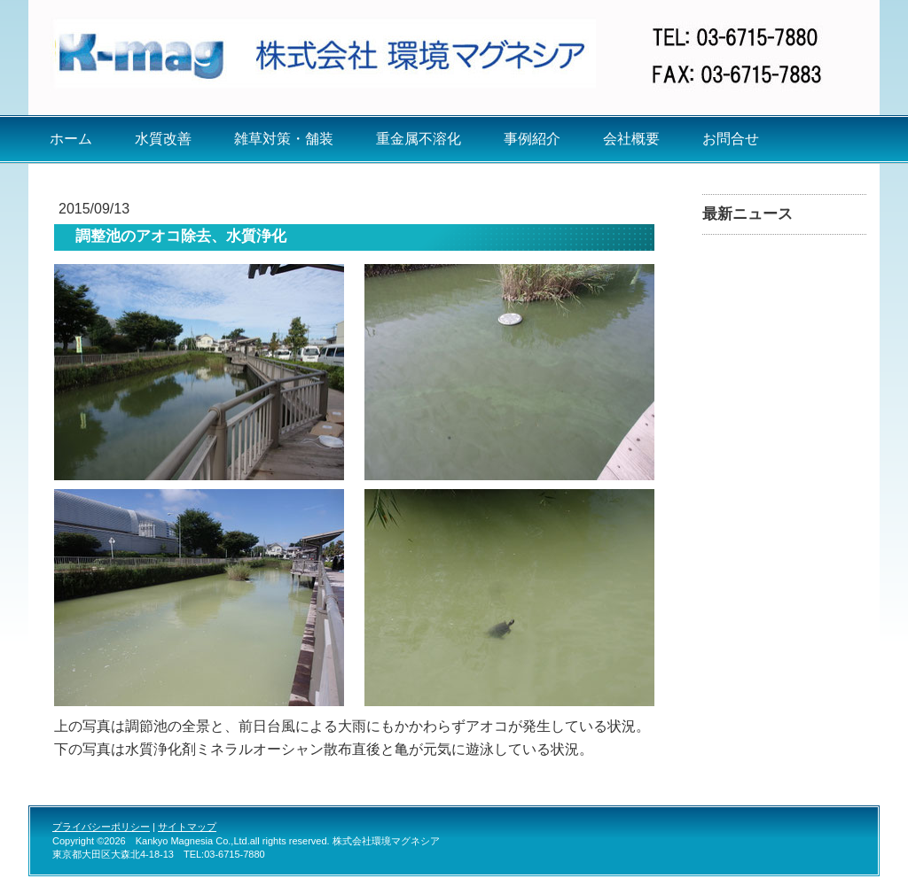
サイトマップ (187, 826)
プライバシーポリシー (101, 826)
